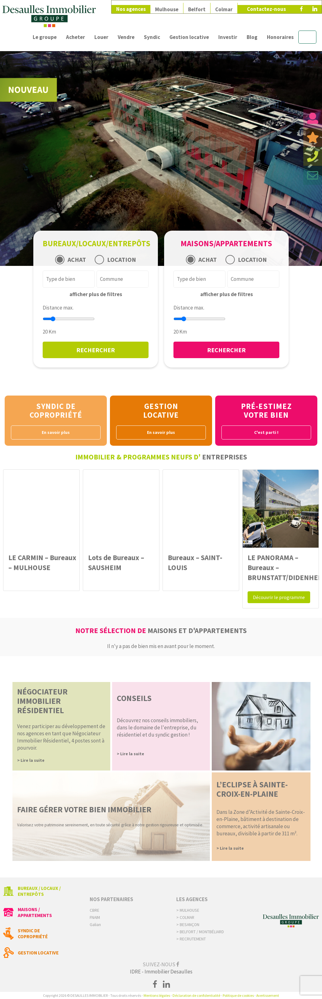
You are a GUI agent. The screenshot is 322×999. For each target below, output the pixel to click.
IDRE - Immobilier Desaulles (161, 971)
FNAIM (95, 917)
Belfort (197, 6)
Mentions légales (157, 995)
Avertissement (267, 995)
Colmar (224, 6)
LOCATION (121, 259)
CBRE (94, 910)
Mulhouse (166, 6)
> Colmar (185, 917)
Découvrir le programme (279, 597)
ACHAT (77, 259)
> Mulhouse (187, 910)
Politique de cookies (238, 995)
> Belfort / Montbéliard (200, 931)
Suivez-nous (161, 964)
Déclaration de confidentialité (196, 995)
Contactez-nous (266, 6)
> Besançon (187, 924)
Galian (95, 924)
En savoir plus (56, 432)
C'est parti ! (266, 432)
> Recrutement (191, 939)
